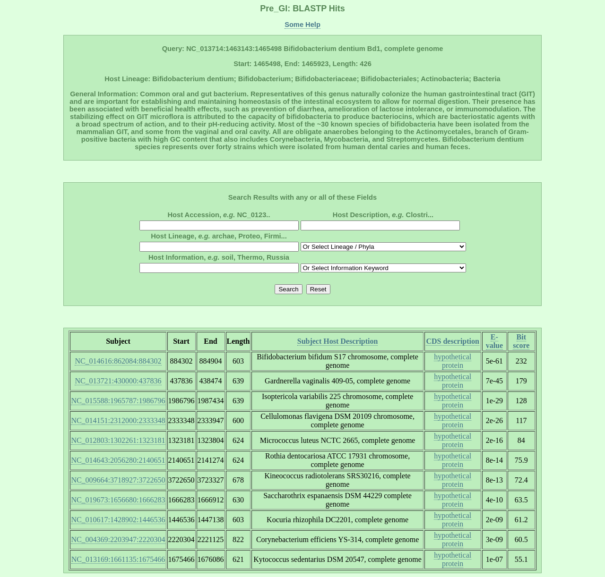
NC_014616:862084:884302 (118, 361)
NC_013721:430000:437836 (118, 381)
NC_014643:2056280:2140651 (118, 460)
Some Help (302, 24)
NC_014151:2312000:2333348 (118, 420)
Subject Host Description (337, 341)
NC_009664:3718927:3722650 (118, 480)
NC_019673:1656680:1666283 (118, 500)
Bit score (521, 341)
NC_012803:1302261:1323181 (118, 440)
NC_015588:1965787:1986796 (118, 401)
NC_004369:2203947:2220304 (118, 539)
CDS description (452, 341)
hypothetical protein (452, 361)
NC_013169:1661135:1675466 (118, 559)
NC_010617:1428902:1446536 (118, 520)
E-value (494, 341)
